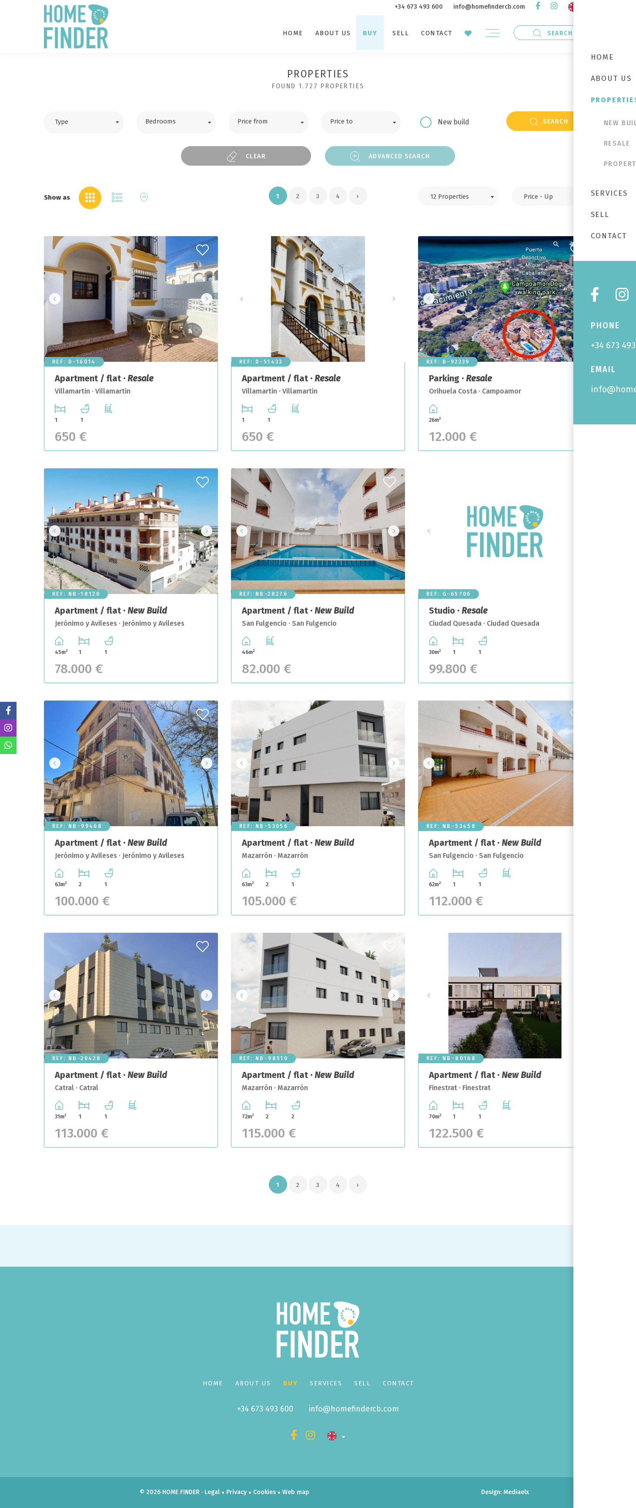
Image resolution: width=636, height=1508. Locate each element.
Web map (295, 1492)
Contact (436, 33)
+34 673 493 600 (419, 6)
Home (293, 33)
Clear (246, 156)
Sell (400, 33)
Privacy (236, 1492)
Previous (53, 299)
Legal (212, 1492)
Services (326, 1383)
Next (209, 299)
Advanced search (390, 156)
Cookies (264, 1492)
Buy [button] (370, 33)
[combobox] (84, 122)
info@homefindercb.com (489, 6)
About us (333, 33)
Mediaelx (516, 1492)
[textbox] (90, 120)
